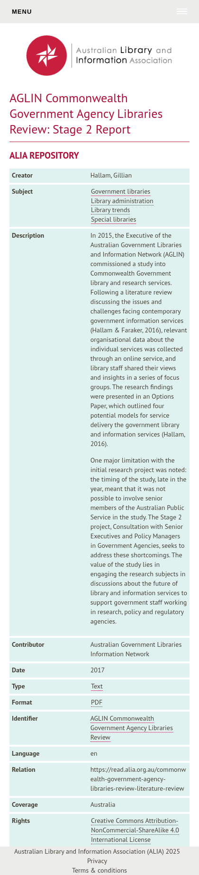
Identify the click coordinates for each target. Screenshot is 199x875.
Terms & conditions (99, 870)
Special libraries (113, 219)
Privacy (97, 861)
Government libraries (120, 191)
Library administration (122, 200)
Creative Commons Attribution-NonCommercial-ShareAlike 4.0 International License (135, 830)
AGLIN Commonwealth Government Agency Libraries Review (131, 727)
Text (97, 686)
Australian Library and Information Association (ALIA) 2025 (97, 851)
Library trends (110, 209)
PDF (96, 702)
